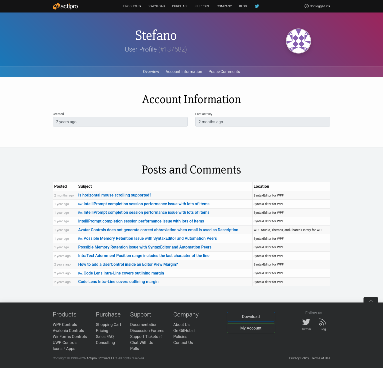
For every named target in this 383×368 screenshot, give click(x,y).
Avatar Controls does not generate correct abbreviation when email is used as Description (158, 230)
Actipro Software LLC (101, 358)
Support (140, 314)
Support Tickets (146, 336)
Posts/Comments (224, 71)
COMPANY (224, 6)
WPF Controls (65, 324)
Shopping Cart (108, 324)
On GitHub (184, 330)
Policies (180, 336)
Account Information (184, 71)
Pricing (102, 330)
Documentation (144, 324)
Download (251, 316)
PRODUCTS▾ (132, 6)
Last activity (203, 114)
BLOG (243, 6)
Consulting (105, 342)
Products (64, 314)
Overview (151, 71)
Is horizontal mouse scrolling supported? (114, 195)
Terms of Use (320, 358)
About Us (181, 324)
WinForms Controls (70, 336)
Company (185, 314)
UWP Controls (65, 342)
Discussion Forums (147, 330)
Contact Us (183, 342)
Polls (134, 348)
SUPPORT (203, 6)
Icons (57, 348)
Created (58, 114)
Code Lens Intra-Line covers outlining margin (121, 273)
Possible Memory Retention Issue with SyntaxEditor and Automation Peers (147, 238)
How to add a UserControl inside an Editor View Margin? (128, 264)
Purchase (108, 314)
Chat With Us (141, 342)
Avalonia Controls (68, 330)
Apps (71, 348)
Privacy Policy (299, 358)
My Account (251, 328)
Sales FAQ (105, 336)
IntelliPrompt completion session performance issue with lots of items (144, 204)
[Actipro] (65, 6)
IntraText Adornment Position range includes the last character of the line (144, 255)
